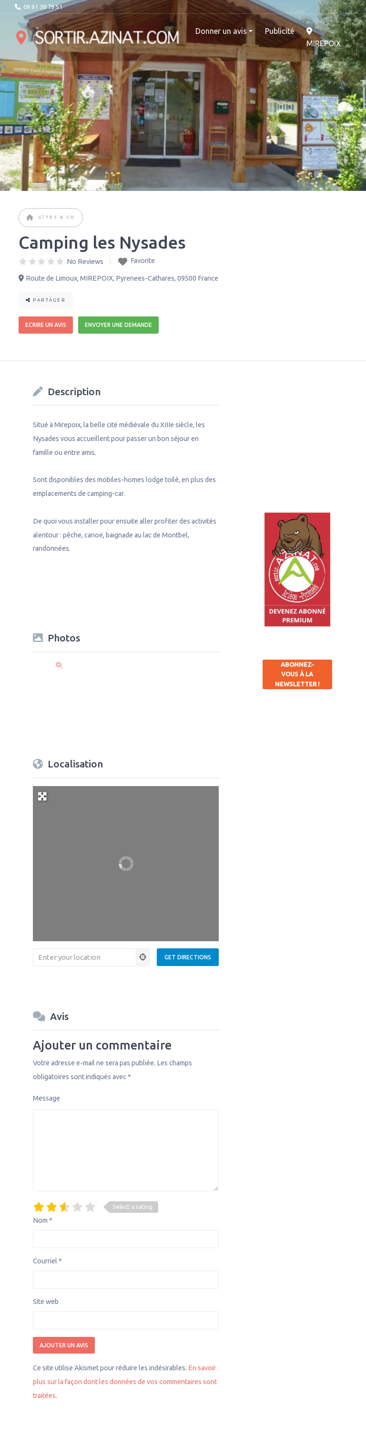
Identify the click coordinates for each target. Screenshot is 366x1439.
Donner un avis (221, 31)
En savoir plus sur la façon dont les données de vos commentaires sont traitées (125, 1381)
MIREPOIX (323, 37)
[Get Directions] (188, 957)
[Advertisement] (314, 429)
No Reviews (85, 261)
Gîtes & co (56, 217)
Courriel (47, 1261)
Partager (46, 300)
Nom (42, 1220)
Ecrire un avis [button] (45, 325)
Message (46, 1098)
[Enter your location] (84, 957)
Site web (46, 1301)
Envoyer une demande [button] (118, 325)
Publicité (279, 31)
